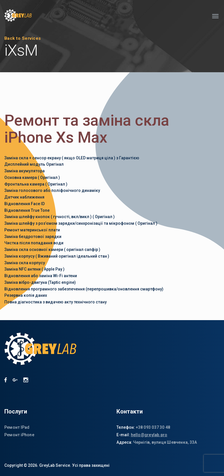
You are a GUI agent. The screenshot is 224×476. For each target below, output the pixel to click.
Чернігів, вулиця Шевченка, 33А (165, 442)
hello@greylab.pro (149, 434)
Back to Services (22, 38)
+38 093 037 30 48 (153, 427)
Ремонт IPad (16, 427)
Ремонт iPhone (19, 434)
